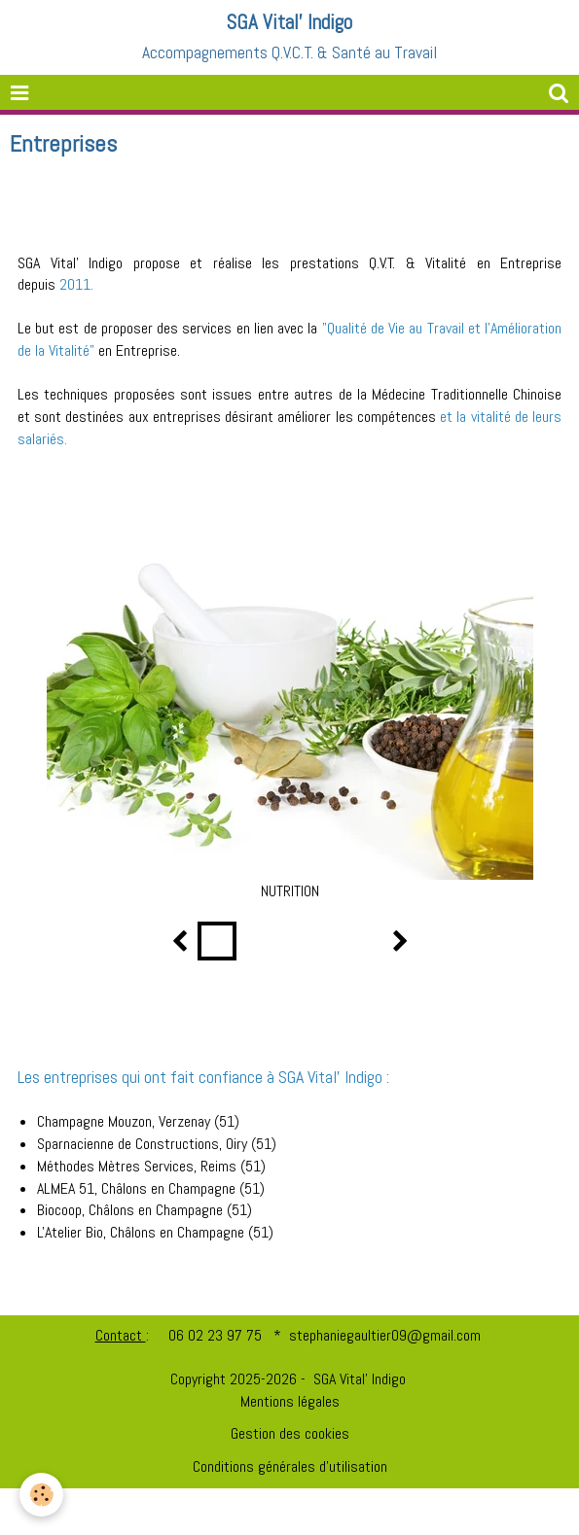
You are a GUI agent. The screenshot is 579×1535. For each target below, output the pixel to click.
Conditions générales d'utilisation (290, 1466)
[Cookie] (41, 1495)
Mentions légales (290, 1401)
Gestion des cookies (290, 1433)
